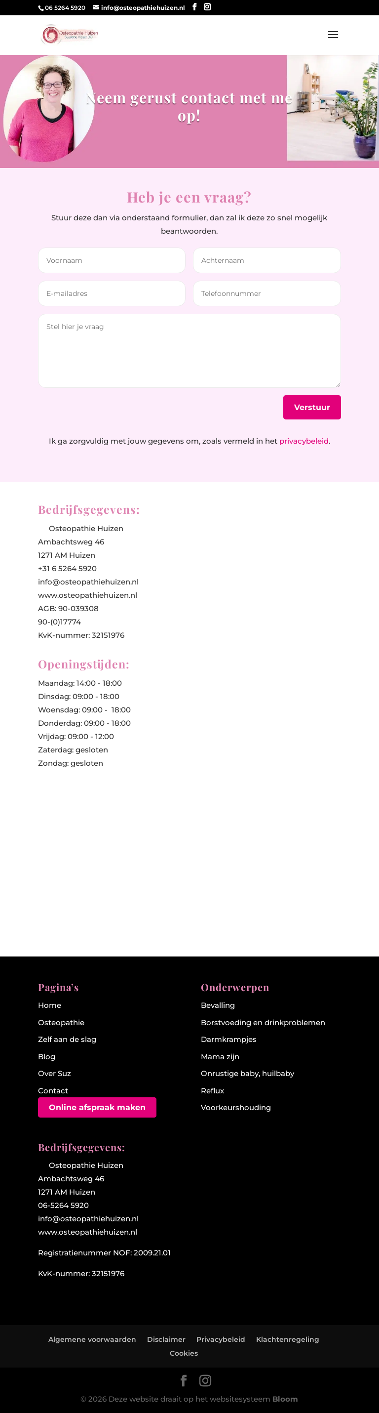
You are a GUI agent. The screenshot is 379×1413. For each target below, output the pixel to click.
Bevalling (218, 1005)
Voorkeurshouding (236, 1107)
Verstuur (312, 407)
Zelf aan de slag (67, 1039)
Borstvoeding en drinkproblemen (263, 1022)
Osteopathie (61, 1022)
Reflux (212, 1090)
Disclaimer (166, 1339)
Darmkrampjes (229, 1039)
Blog (46, 1056)
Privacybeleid (220, 1339)
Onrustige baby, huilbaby (247, 1073)
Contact (53, 1090)
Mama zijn (220, 1056)
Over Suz (54, 1073)
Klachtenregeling (287, 1339)
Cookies (184, 1353)
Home (49, 1005)
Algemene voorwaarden (92, 1339)
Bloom (285, 1399)
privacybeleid (304, 441)
